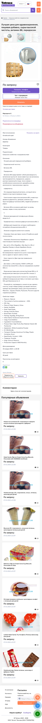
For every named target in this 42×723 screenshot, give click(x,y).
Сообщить (27, 713)
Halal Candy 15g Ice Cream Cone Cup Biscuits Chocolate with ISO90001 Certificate (18, 458)
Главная (4, 18)
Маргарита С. (7, 113)
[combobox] (21, 4)
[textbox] (28, 4)
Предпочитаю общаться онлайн (8, 376)
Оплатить (21, 102)
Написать (21, 376)
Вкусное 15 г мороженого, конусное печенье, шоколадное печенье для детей (19, 529)
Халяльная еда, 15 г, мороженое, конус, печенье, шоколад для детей (20, 493)
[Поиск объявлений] (18, 10)
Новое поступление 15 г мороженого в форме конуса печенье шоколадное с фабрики (19, 422)
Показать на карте (33, 133)
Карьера (8, 697)
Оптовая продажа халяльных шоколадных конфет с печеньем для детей (21, 600)
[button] (2, 37)
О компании (9, 690)
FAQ (6, 704)
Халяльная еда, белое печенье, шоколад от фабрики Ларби (18, 671)
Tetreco (6, 2)
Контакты (8, 693)
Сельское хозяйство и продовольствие (19, 18)
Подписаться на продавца (12, 121)
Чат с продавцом (21, 96)
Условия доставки (9, 109)
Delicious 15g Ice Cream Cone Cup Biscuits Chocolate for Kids (18, 564)
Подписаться (27, 703)
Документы (9, 708)
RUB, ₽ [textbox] (21, 3)
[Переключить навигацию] (39, 4)
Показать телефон (21, 90)
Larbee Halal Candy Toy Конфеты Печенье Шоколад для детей (21, 635)
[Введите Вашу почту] (29, 698)
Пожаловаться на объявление (13, 124)
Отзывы (7, 701)
